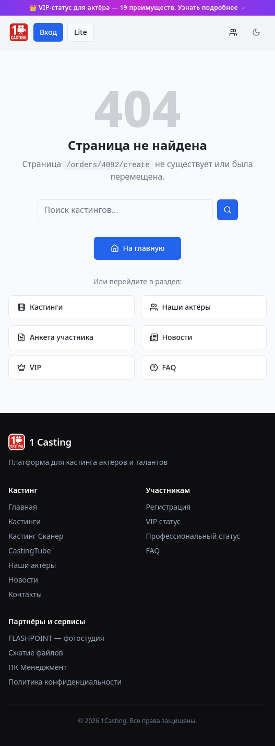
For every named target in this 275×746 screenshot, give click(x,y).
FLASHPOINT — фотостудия (56, 638)
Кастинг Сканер (36, 536)
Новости (171, 337)
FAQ (163, 367)
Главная (22, 507)
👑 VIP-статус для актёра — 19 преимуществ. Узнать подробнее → (137, 7)
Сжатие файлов (35, 653)
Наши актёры (180, 307)
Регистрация (168, 507)
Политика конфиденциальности (65, 682)
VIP (29, 367)
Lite (80, 32)
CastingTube (29, 550)
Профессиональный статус (193, 536)
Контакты (25, 594)
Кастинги (40, 307)
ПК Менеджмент (37, 667)
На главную (138, 248)
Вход (48, 32)
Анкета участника (55, 337)
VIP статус (163, 521)
